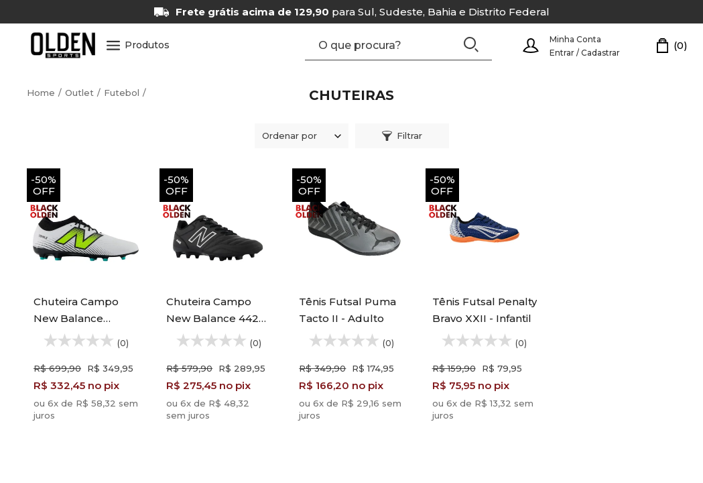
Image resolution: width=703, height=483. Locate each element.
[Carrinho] (672, 45)
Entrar (562, 53)
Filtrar (402, 135)
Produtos (138, 45)
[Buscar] (471, 44)
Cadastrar (600, 53)
